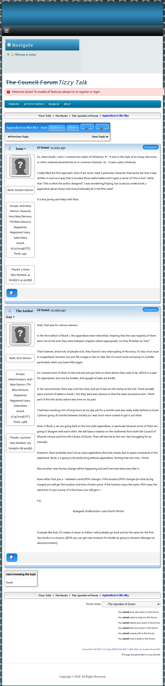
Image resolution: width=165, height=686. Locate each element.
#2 (38, 310)
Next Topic (98, 136)
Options (55, 127)
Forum (14, 104)
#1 (38, 147)
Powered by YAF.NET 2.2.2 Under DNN (99, 649)
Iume (20, 149)
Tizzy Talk (44, 116)
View (71, 127)
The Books (61, 116)
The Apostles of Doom (85, 116)
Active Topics (34, 104)
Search (53, 104)
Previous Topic (20, 136)
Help (67, 104)
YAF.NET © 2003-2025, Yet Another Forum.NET (139, 649)
